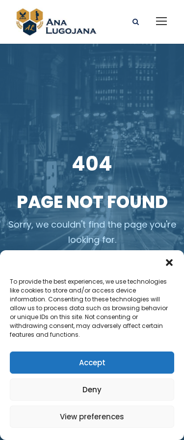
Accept (92, 362)
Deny (92, 389)
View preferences (92, 416)
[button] (169, 262)
